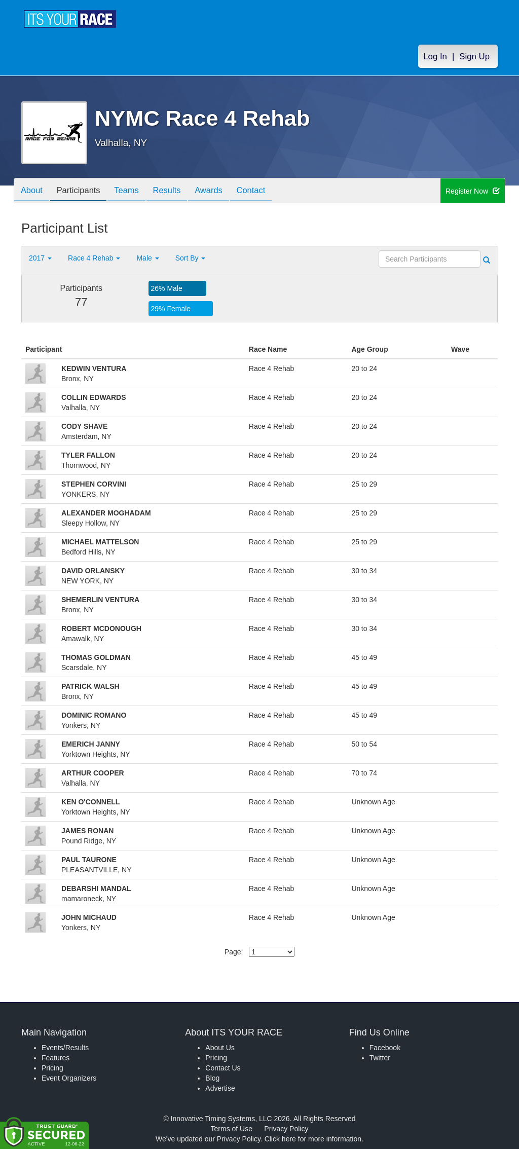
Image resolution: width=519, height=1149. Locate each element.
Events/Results (65, 1048)
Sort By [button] (190, 258)
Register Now (473, 191)
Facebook (384, 1048)
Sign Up (474, 56)
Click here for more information (313, 1139)
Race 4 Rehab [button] (94, 258)
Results (176, 191)
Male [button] (147, 258)
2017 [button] (40, 258)
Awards (221, 191)
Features (55, 1058)
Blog (212, 1078)
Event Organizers (69, 1078)
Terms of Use (231, 1129)
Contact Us (222, 1068)
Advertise (220, 1088)
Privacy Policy (286, 1129)
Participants (82, 191)
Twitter (379, 1058)
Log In (435, 56)
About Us (220, 1048)
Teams (133, 191)
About (33, 191)
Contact (266, 191)
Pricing (52, 1068)
